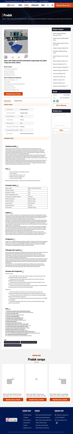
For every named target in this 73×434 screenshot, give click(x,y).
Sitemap (25, 425)
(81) (60, 57)
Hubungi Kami (26, 422)
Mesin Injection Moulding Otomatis (19, 18)
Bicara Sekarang (61, 105)
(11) (60, 86)
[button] (26, 56)
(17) (61, 67)
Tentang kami (35, 5)
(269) (61, 44)
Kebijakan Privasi (27, 427)
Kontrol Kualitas (27, 420)
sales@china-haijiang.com (30, 1)
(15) (59, 73)
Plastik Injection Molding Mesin (43, 417)
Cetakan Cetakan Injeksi (41, 422)
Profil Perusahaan (27, 415)
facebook (57, 423)
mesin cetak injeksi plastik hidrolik (12, 345)
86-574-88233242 (43, 1)
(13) (60, 70)
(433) (61, 39)
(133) (60, 52)
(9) (59, 83)
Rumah (20, 5)
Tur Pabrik (25, 417)
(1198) (59, 34)
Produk (26, 5)
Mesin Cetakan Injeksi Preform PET (43, 420)
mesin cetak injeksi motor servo (12, 342)
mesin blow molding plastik (42, 425)
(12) (60, 61)
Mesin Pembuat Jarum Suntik (42, 427)
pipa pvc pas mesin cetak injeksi (29, 342)
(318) (60, 48)
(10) (59, 64)
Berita (43, 5)
